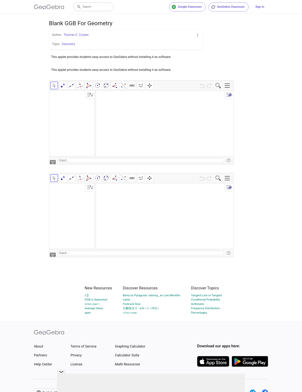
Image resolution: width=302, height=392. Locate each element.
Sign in (259, 6)
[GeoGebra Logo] (49, 7)
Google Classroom (187, 7)
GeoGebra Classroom (228, 7)
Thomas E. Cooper (76, 35)
